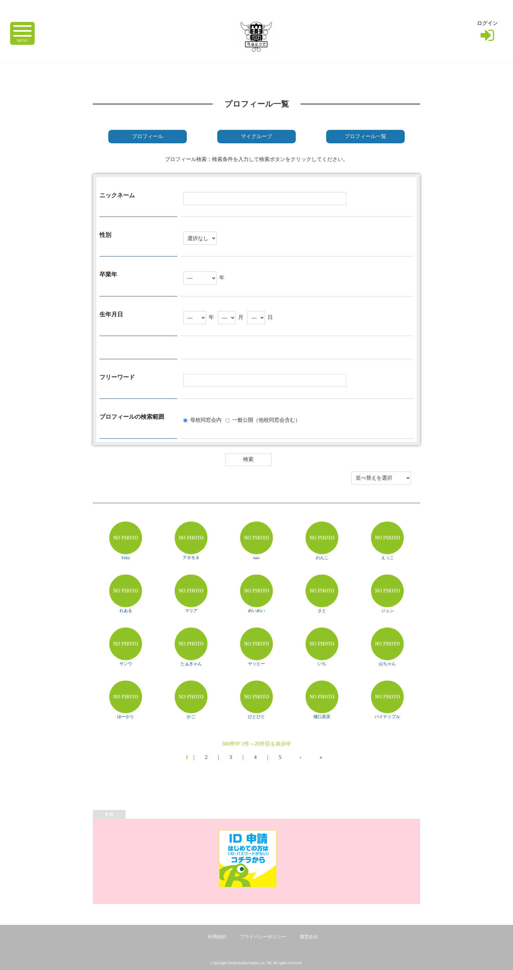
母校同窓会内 (205, 419)
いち (322, 663)
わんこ (322, 557)
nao (257, 557)
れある (125, 610)
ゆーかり (125, 716)
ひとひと (256, 716)
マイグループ (256, 136)
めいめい (256, 610)
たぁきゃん (191, 663)
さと (322, 610)
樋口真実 (321, 716)
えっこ (387, 557)
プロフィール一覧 (365, 136)
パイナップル (387, 716)
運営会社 (309, 936)
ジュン (387, 610)
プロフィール (147, 136)
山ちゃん (387, 663)
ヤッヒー (256, 663)
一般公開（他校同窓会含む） (266, 419)
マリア (191, 610)
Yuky (125, 557)
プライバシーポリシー (263, 936)
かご (191, 716)
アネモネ (191, 557)
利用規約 (217, 936)
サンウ (125, 663)
